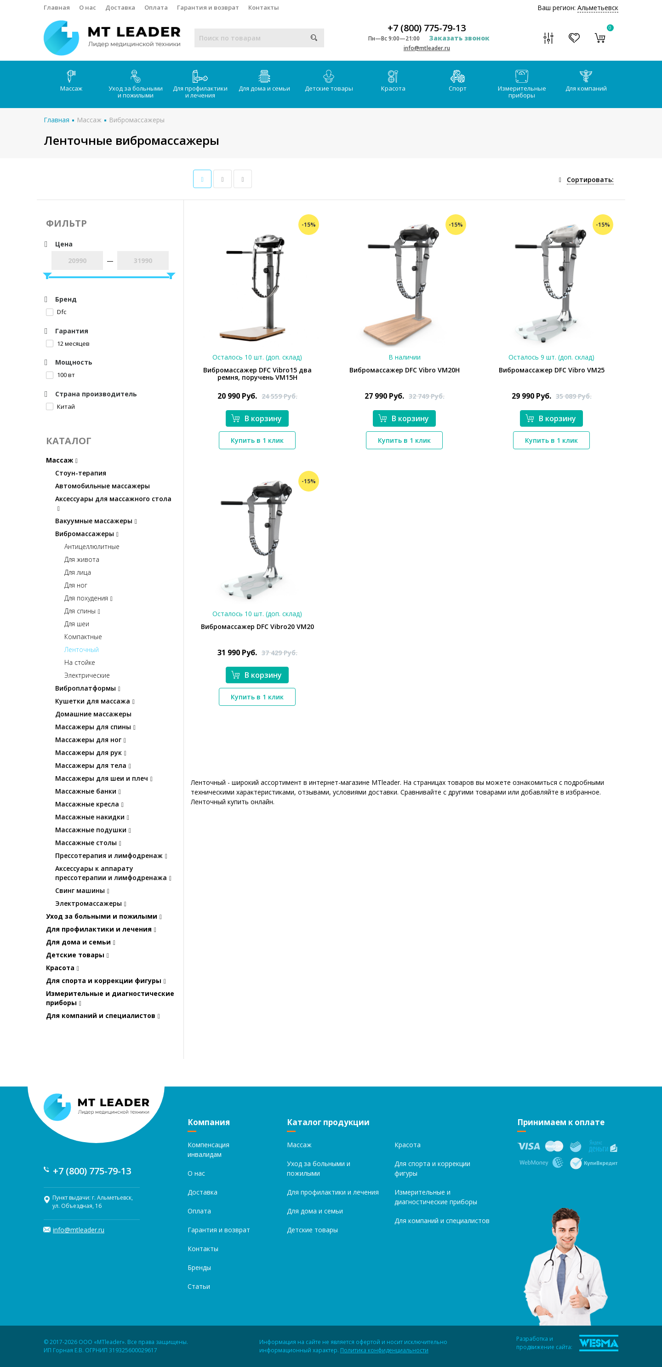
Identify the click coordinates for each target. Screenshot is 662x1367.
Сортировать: (590, 179)
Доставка (120, 7)
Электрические (87, 675)
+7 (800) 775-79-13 (427, 28)
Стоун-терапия (80, 473)
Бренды (199, 1267)
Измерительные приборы (522, 84)
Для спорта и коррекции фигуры (106, 980)
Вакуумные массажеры (96, 520)
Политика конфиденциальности (384, 1350)
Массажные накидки (92, 816)
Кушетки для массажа (95, 701)
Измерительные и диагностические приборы (110, 998)
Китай (60, 406)
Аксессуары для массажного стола (113, 503)
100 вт (60, 375)
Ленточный (81, 649)
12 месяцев (68, 343)
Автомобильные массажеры (102, 485)
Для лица (77, 572)
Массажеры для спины (95, 726)
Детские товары (329, 81)
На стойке (79, 662)
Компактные (83, 636)
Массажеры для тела (93, 765)
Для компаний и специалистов (103, 1015)
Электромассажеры (90, 903)
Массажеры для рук (90, 752)
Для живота (81, 559)
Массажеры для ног (90, 739)
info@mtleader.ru (427, 48)
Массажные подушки (93, 829)
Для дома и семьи (264, 81)
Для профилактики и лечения (200, 84)
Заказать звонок (459, 38)
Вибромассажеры (137, 119)
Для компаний (586, 81)
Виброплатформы (87, 688)
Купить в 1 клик (257, 440)
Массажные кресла (89, 804)
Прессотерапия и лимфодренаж (111, 855)
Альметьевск (597, 7)
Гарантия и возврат (208, 7)
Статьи (199, 1286)
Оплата (156, 7)
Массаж (71, 81)
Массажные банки (88, 791)
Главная (57, 7)
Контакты (263, 7)
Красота (393, 81)
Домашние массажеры (93, 713)
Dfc (56, 312)
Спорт (458, 81)
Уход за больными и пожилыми (135, 84)
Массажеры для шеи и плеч (104, 778)
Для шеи (76, 623)
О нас (87, 7)
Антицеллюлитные (92, 546)
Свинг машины (82, 890)
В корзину (256, 418)
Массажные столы (88, 842)
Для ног (75, 585)
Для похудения (88, 598)
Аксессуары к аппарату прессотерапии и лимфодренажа (113, 873)
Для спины (82, 610)
